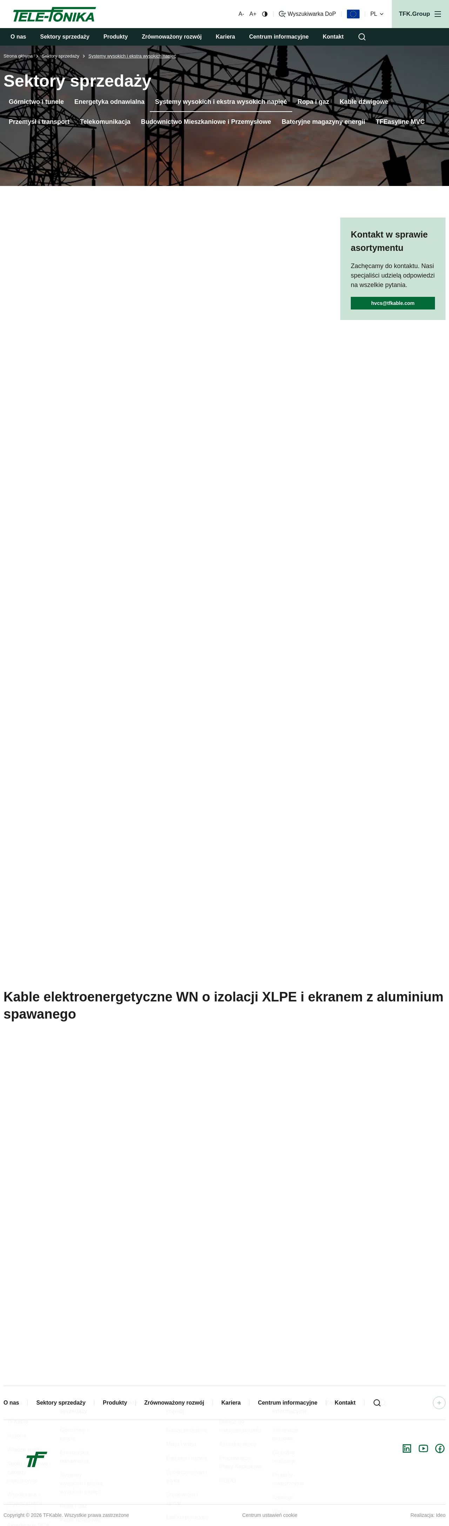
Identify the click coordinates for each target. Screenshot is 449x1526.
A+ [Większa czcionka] (252, 14)
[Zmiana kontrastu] (265, 14)
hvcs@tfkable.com (392, 303)
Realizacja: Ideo (427, 1515)
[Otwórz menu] (420, 14)
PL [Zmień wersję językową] (377, 14)
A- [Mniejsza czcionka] (241, 14)
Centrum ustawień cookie (269, 1515)
